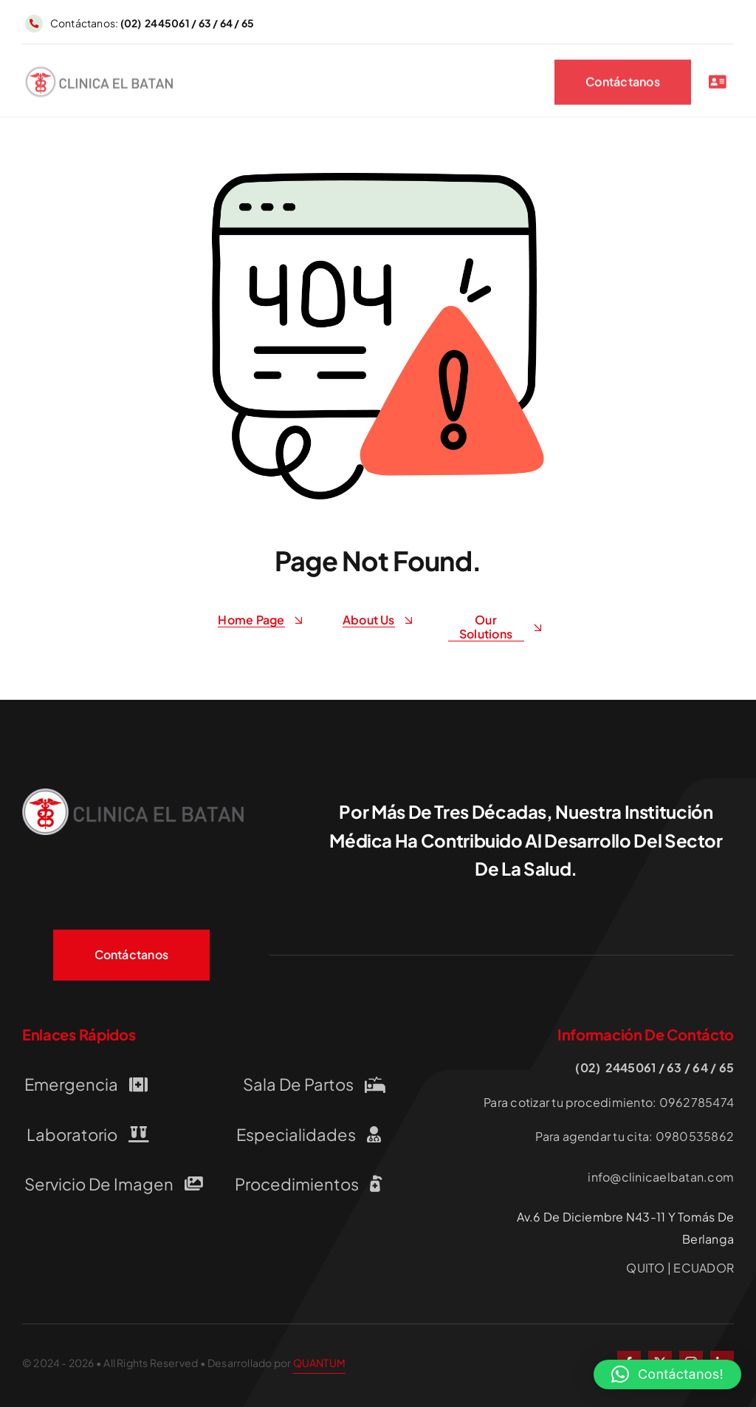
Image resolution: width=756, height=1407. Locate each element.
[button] (667, 1374)
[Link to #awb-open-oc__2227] (717, 84)
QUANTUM (319, 1362)
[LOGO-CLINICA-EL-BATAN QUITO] (99, 74)
